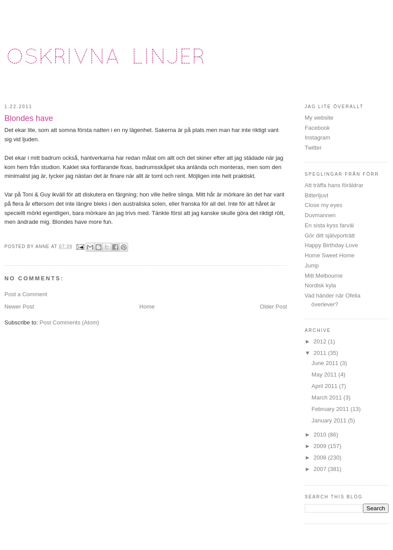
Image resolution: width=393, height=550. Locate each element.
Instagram (317, 137)
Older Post (273, 306)
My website (319, 117)
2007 (321, 469)
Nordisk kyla (320, 285)
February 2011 (331, 409)
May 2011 (325, 374)
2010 (321, 434)
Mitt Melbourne (324, 275)
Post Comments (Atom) (69, 322)
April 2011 (325, 386)
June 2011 (326, 363)
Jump (312, 265)
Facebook (317, 127)
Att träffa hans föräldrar (334, 185)
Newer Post (19, 306)
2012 (321, 341)
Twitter (313, 147)
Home (147, 306)
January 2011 (330, 420)
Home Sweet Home (330, 255)
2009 (321, 446)
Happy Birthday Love (331, 245)
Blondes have (28, 118)
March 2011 (328, 397)
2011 (321, 353)
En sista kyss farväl (329, 225)
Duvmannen (320, 215)
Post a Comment (25, 294)
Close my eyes (323, 205)
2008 (321, 457)
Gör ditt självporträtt (330, 235)
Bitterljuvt (316, 195)
